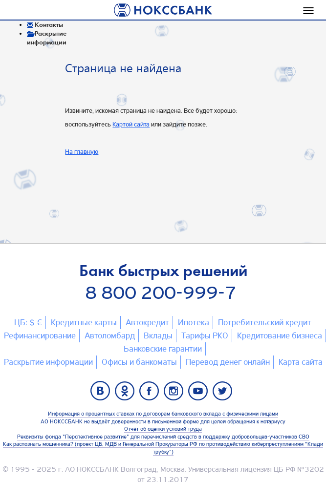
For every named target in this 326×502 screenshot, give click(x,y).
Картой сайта (131, 124)
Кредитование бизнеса (279, 335)
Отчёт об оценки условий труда (163, 428)
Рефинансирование (40, 335)
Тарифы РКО (204, 335)
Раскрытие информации (48, 362)
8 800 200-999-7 (161, 292)
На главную (81, 151)
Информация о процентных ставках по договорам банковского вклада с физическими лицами (163, 413)
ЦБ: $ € (28, 322)
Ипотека (193, 322)
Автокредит (147, 322)
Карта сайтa (301, 362)
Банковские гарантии (163, 349)
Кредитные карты (84, 322)
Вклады (158, 335)
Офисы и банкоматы (139, 362)
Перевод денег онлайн (228, 362)
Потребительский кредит (264, 322)
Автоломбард (110, 335)
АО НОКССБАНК (92, 469)
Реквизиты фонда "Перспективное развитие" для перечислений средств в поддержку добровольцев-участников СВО (163, 436)
